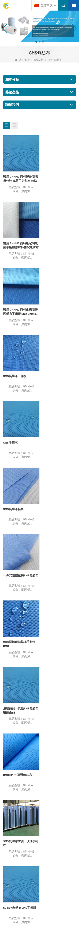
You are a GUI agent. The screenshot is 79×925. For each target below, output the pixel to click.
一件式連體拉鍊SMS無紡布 (19, 369)
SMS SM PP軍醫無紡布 (56, 431)
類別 (27, 59)
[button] (36, 42)
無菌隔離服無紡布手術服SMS (58, 369)
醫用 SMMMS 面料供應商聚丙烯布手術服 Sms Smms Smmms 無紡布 (19, 241)
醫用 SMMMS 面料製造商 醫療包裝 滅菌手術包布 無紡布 (20, 177)
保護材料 (38, 59)
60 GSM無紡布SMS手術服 (58, 496)
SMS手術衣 (10, 303)
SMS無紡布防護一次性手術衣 (19, 498)
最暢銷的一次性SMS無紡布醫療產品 (19, 433)
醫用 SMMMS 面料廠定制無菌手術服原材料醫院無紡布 (58, 177)
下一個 (10, 541)
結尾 (22, 541)
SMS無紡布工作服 (53, 238)
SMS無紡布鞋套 (52, 303)
